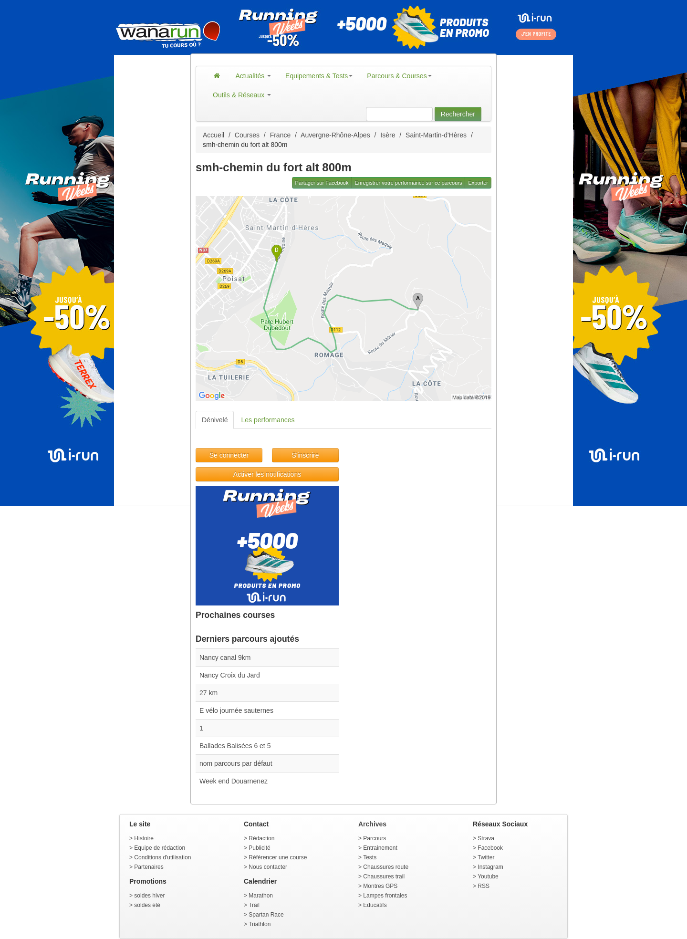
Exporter (478, 183)
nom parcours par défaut (235, 763)
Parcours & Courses (399, 76)
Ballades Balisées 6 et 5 (235, 746)
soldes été (147, 905)
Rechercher (458, 114)
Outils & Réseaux (242, 95)
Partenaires (148, 867)
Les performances (267, 420)
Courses (247, 135)
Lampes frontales (385, 895)
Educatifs (374, 905)
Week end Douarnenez (233, 781)
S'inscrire (305, 455)
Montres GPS (380, 886)
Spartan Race (266, 914)
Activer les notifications (267, 474)
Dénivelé (215, 420)
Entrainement (380, 848)
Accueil (213, 135)
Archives (372, 824)
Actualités (253, 76)
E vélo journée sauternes (236, 710)
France (280, 135)
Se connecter (229, 455)
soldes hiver (149, 895)
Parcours (374, 838)
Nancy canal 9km (224, 657)
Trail (254, 905)
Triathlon (260, 924)
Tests (369, 857)
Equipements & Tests (319, 76)
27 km (208, 693)
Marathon (261, 895)
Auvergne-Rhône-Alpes (335, 135)
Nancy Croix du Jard (229, 675)
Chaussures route (385, 867)
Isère (387, 135)
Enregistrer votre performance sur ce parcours (408, 183)
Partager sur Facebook (322, 183)
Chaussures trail (384, 876)
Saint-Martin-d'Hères (436, 135)
